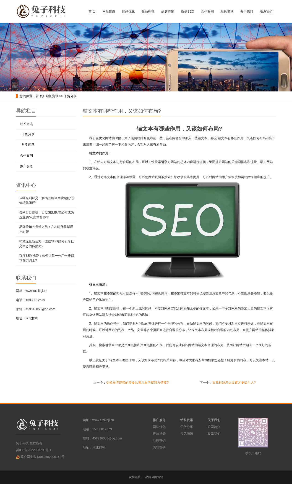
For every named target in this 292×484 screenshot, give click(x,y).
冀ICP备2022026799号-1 (34, 450)
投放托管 (148, 11)
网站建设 (108, 11)
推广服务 (26, 166)
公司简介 (214, 427)
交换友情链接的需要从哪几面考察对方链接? (137, 382)
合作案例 (207, 11)
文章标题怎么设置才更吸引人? (234, 382)
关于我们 (246, 11)
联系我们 (266, 11)
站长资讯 (227, 11)
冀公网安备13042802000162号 (43, 457)
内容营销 (159, 447)
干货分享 (70, 96)
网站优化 (128, 11)
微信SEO (187, 11)
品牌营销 (167, 11)
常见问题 (28, 145)
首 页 (92, 11)
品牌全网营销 (154, 477)
